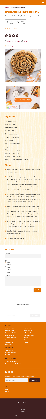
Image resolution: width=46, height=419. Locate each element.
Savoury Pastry (28, 328)
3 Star (8, 267)
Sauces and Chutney (29, 335)
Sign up (34, 380)
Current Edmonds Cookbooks (13, 364)
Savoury (26, 337)
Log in (6, 389)
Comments (7, 275)
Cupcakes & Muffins (10, 337)
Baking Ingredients (10, 352)
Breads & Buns (28, 330)
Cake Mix (7, 355)
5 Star (8, 262)
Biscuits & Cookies (10, 328)
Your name (7, 253)
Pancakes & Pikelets (10, 333)
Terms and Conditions (23, 402)
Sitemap (23, 411)
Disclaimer (23, 407)
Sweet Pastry (8, 344)
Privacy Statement (23, 405)
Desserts (26, 342)
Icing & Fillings (9, 342)
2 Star (8, 270)
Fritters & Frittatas (28, 333)
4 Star (8, 265)
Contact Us (23, 409)
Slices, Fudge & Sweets (11, 340)
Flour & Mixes (9, 350)
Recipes (7, 7)
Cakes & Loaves (9, 335)
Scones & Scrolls (9, 330)
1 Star (8, 272)
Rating (6, 260)
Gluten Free (27, 340)
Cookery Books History (11, 361)
